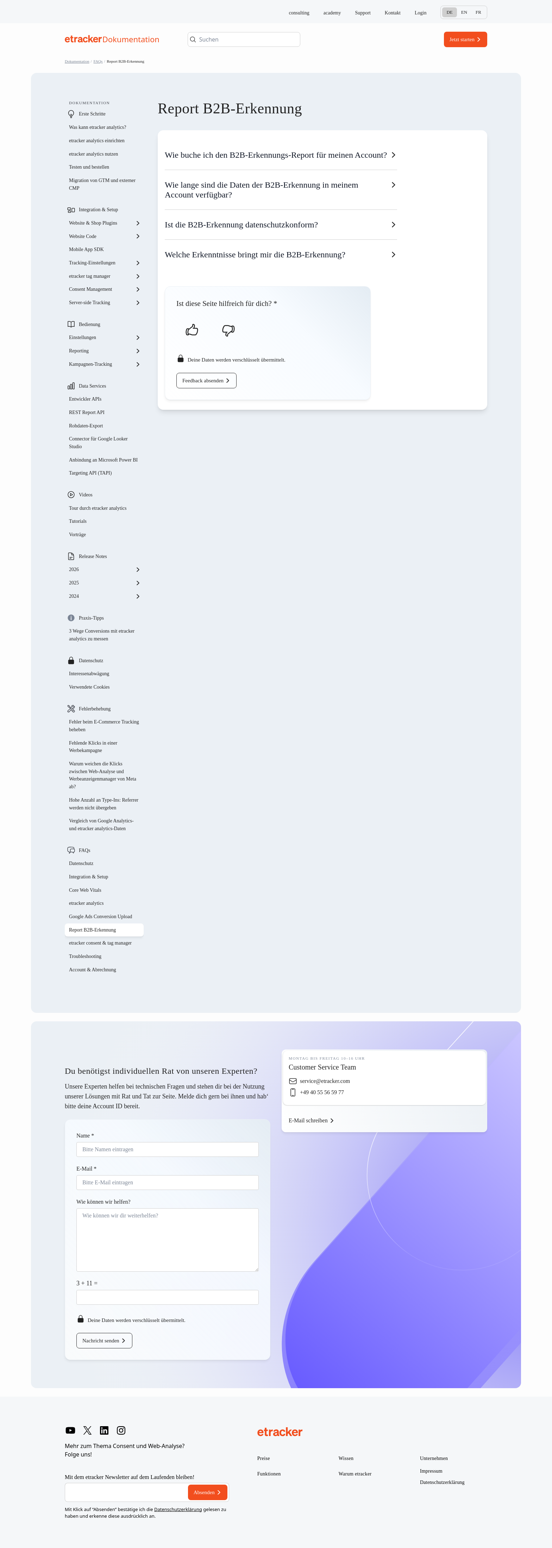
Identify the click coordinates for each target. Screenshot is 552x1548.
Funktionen (269, 1474)
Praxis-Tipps (91, 618)
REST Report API (87, 412)
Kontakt (393, 12)
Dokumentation (77, 61)
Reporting (105, 351)
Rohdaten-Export (86, 425)
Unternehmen (434, 1458)
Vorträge (77, 534)
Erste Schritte (92, 114)
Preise (263, 1458)
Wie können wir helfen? (103, 1202)
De (449, 12)
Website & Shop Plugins (105, 223)
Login (420, 12)
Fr (478, 12)
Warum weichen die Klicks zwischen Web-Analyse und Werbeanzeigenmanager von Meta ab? (102, 775)
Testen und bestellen (89, 167)
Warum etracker (355, 1474)
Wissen (346, 1458)
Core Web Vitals (85, 890)
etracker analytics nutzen (93, 154)
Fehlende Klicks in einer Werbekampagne (93, 746)
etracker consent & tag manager (100, 943)
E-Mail (86, 1169)
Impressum (431, 1471)
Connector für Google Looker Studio (98, 442)
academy (332, 12)
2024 (105, 596)
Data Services (92, 386)
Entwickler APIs (85, 399)
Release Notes (93, 556)
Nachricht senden (100, 1340)
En (464, 12)
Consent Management (105, 289)
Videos (86, 494)
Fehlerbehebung (95, 709)
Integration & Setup (98, 209)
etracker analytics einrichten (97, 140)
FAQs (98, 61)
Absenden (204, 1492)
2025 (105, 583)
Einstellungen (105, 337)
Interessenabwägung (89, 673)
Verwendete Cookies (89, 687)
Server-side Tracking (105, 303)
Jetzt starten (462, 39)
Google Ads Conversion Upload (100, 916)
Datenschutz (91, 660)
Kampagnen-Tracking (105, 364)
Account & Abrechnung (92, 969)
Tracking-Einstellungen (105, 263)
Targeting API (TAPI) (90, 473)
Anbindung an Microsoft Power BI (103, 460)
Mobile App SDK (86, 249)
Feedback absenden (203, 380)
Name (85, 1136)
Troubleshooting (85, 956)
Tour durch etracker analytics (97, 508)
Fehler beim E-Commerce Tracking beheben (104, 725)
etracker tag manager (105, 276)
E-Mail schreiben (308, 1120)
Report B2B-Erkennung (92, 930)
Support (363, 12)
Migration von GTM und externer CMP (102, 184)
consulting (299, 12)
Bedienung (89, 324)
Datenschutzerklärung (178, 1509)
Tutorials (78, 521)
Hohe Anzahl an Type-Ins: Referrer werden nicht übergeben (103, 803)
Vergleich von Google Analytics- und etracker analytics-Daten (101, 824)
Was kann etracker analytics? (98, 127)
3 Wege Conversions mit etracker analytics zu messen (101, 634)
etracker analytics (86, 903)
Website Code (105, 236)
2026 (105, 569)
